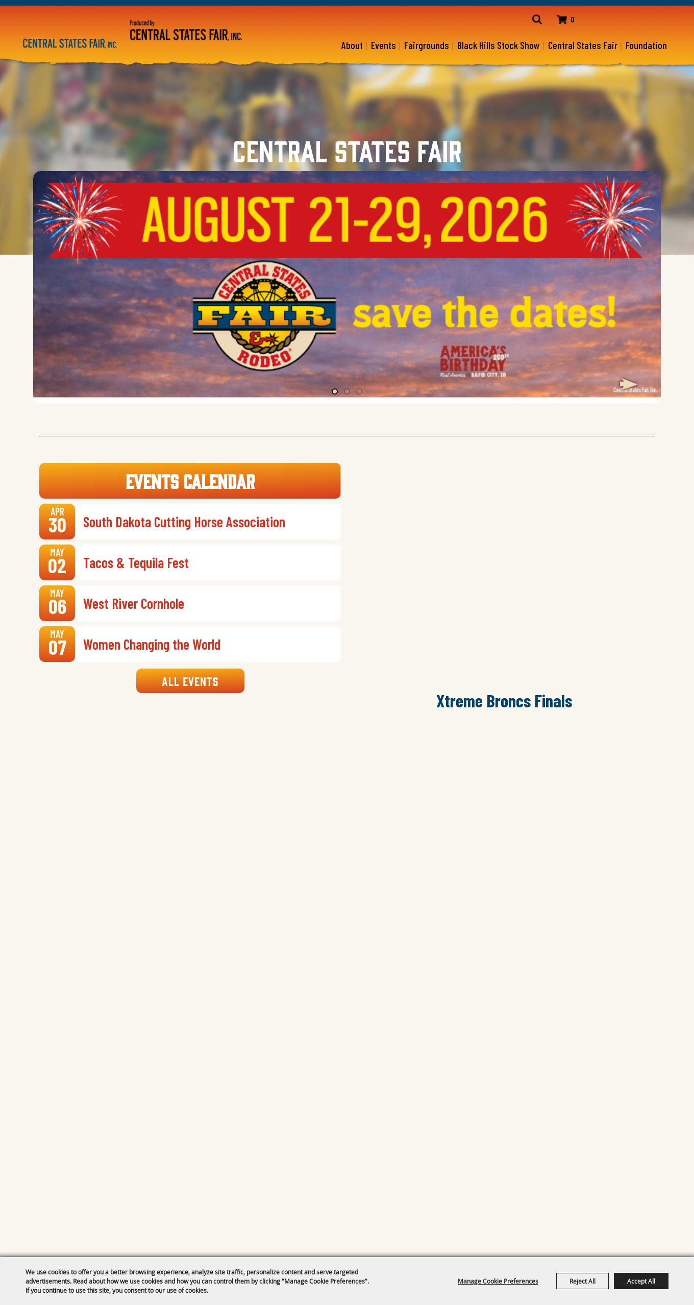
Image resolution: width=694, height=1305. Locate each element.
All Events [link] (190, 681)
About (352, 45)
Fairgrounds (426, 45)
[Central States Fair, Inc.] (70, 43)
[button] (629, 384)
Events (383, 45)
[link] (189, 522)
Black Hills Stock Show (498, 45)
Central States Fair (582, 45)
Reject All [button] (582, 1281)
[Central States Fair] (186, 30)
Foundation (646, 45)
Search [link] (529, 20)
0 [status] (567, 19)
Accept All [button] (641, 1281)
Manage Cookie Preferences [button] (498, 1281)
